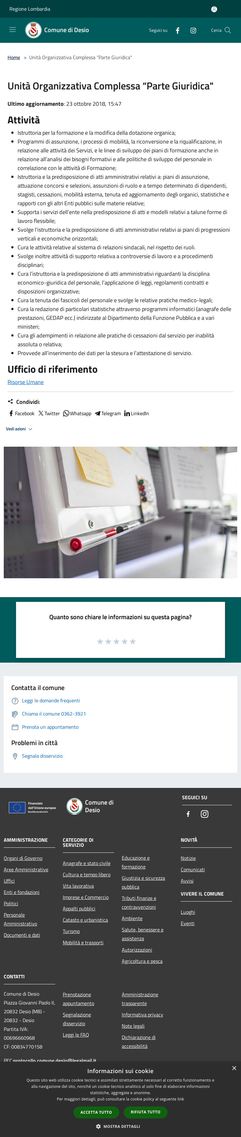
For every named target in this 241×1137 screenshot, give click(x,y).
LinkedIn (136, 413)
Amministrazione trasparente (140, 999)
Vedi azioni (20, 429)
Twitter (48, 413)
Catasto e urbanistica (85, 920)
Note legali (133, 1026)
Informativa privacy (142, 1014)
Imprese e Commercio (86, 897)
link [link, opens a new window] (181, 1099)
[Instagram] (191, 30)
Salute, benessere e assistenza (142, 934)
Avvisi (187, 881)
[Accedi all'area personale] (214, 9)
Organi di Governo (23, 858)
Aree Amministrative (26, 869)
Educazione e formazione (136, 862)
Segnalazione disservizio (77, 1019)
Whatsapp (76, 413)
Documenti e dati (22, 935)
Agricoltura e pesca (142, 961)
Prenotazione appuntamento (78, 999)
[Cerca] (228, 30)
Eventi (188, 923)
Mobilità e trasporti (83, 942)
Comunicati (193, 869)
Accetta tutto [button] (96, 1112)
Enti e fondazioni (22, 892)
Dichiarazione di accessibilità (139, 1041)
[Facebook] (175, 30)
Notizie (188, 858)
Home (14, 57)
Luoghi (188, 912)
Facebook (21, 413)
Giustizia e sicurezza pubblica (143, 882)
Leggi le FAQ (76, 1034)
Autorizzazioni (137, 949)
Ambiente (132, 918)
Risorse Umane (26, 382)
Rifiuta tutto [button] (146, 1112)
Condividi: (24, 402)
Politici (11, 903)
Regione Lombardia (29, 9)
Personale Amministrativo (20, 919)
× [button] (234, 1068)
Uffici (9, 881)
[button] (120, 1126)
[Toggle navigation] (12, 29)
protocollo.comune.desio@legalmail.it (54, 1060)
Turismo (71, 931)
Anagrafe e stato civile (86, 863)
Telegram (107, 413)
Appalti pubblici (79, 908)
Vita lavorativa (78, 886)
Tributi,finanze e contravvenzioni (139, 902)
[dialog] (120, 1099)
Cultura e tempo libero (86, 874)
